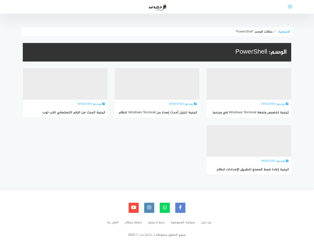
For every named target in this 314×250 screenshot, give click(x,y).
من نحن (206, 222)
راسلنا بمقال (133, 222)
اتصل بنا (113, 222)
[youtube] (134, 208)
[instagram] (149, 208)
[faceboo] (180, 208)
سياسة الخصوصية (183, 222)
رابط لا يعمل (156, 222)
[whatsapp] (165, 208)
